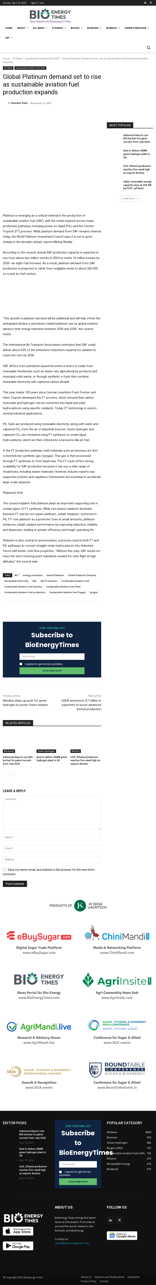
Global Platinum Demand (82, 575)
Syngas (94, 592)
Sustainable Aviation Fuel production (24, 592)
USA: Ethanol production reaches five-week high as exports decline (85, 760)
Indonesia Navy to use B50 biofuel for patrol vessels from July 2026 (18, 760)
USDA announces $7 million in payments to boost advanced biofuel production (81, 705)
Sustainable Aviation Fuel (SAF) (42, 58)
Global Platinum (55, 575)
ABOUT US (64, 1207)
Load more (130, 198)
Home (6, 58)
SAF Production (48, 580)
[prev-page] (5, 773)
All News (17, 58)
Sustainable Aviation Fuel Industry (23, 586)
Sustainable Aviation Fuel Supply (67, 592)
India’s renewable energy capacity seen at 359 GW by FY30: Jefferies (137, 185)
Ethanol (76, 751)
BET (17, 575)
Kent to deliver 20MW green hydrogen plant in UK (136, 154)
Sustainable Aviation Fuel (75, 580)
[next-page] (11, 773)
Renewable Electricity (16, 580)
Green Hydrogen (46, 751)
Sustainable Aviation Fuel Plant (63, 586)
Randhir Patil (19, 102)
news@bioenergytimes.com (72, 1243)
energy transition (32, 575)
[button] (148, 47)
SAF (34, 580)
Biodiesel (9, 751)
